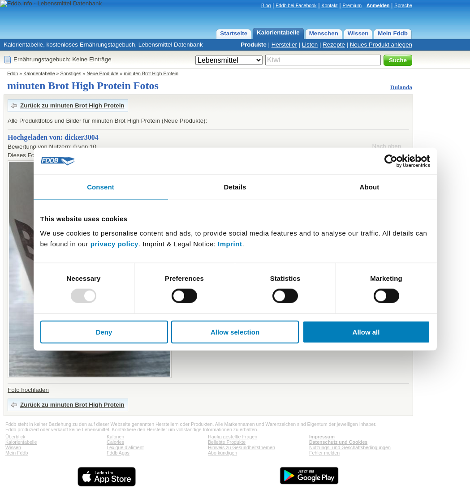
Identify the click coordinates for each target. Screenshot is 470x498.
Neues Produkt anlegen (381, 44)
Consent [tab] (100, 187)
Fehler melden (324, 452)
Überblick (15, 436)
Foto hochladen (28, 389)
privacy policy (114, 243)
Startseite (233, 33)
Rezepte (334, 44)
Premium (352, 5)
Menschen (323, 33)
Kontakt (329, 5)
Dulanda (401, 87)
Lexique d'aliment (125, 447)
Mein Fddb (393, 33)
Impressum (322, 436)
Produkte (254, 44)
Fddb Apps (118, 452)
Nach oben (386, 146)
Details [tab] (235, 187)
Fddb (12, 73)
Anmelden (378, 5)
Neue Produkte (102, 73)
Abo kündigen (222, 452)
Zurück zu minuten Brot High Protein (72, 105)
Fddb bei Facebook (296, 5)
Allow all (366, 331)
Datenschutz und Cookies (338, 442)
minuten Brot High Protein (151, 73)
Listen (310, 44)
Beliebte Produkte (227, 442)
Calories (115, 442)
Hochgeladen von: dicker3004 (53, 137)
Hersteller (284, 44)
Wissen (358, 33)
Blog (266, 5)
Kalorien (115, 436)
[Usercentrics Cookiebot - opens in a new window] (391, 161)
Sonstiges (71, 73)
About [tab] (369, 187)
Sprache (403, 5)
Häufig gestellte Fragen (232, 436)
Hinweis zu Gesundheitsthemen (241, 447)
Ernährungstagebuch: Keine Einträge (62, 59)
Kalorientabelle (278, 32)
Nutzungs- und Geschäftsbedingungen (350, 447)
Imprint (230, 243)
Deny (104, 331)
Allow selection (235, 331)
